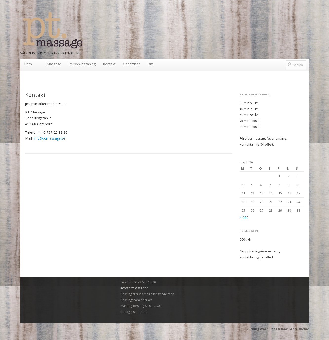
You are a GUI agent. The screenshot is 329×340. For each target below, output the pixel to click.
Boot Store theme (295, 329)
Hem (28, 64)
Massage (54, 64)
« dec (244, 217)
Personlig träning (82, 64)
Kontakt (109, 64)
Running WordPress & (263, 329)
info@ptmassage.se (49, 138)
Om (150, 64)
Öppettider (131, 64)
